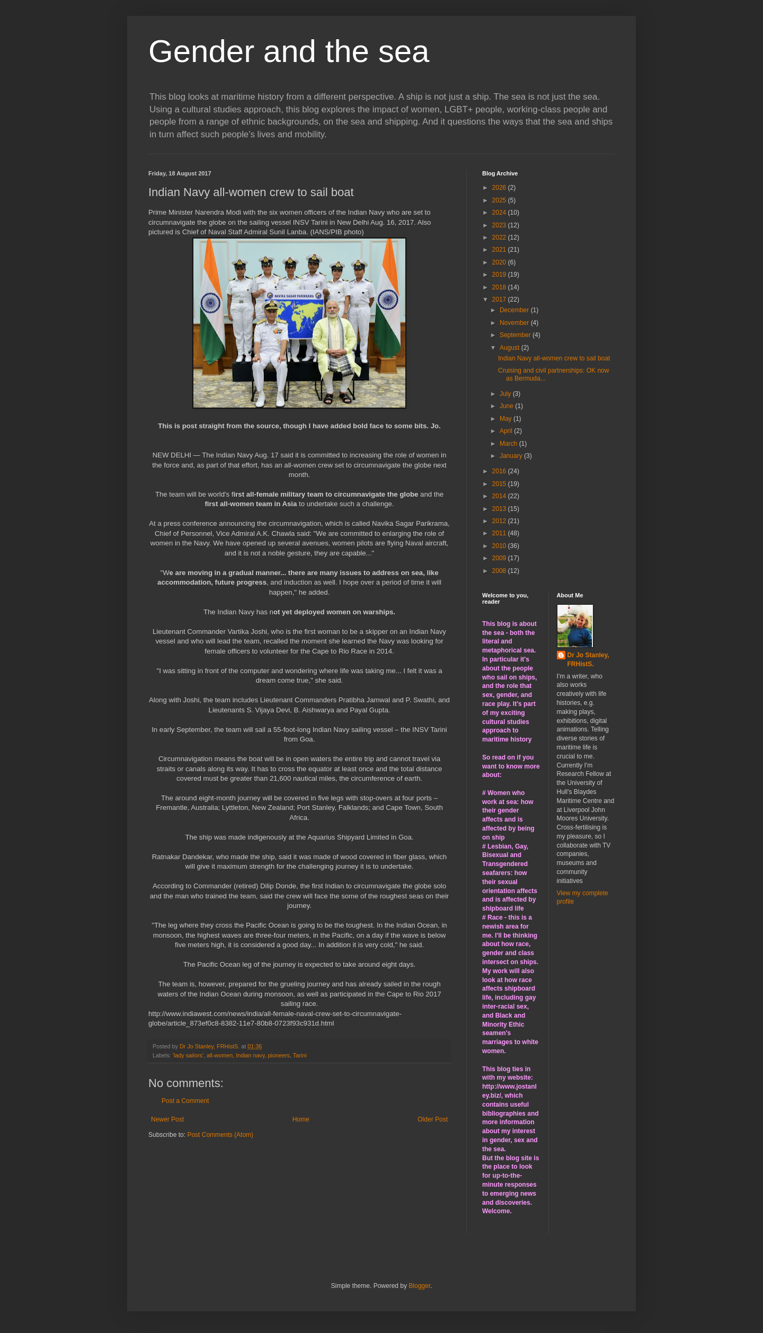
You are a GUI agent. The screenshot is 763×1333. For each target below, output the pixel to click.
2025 (500, 200)
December (515, 310)
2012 (500, 521)
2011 (500, 533)
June (507, 406)
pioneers (279, 1055)
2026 (500, 187)
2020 (500, 262)
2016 (500, 471)
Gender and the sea (288, 51)
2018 (500, 287)
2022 (500, 237)
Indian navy (250, 1055)
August (510, 347)
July (506, 394)
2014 (500, 496)
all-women (220, 1055)
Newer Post (167, 1119)
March (509, 443)
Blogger (419, 1286)
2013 (500, 509)
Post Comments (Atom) (220, 1134)
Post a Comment (185, 1101)
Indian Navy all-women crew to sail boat (554, 358)
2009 (500, 558)
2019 (500, 274)
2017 (500, 299)
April (507, 431)
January (512, 456)
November (515, 322)
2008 (500, 571)
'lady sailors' (188, 1055)
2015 (500, 484)
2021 (500, 249)
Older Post (433, 1119)
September (516, 335)
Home (300, 1119)
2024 (500, 212)
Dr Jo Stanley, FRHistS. (588, 659)
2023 (500, 225)
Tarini (300, 1055)
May (506, 418)
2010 (500, 546)
